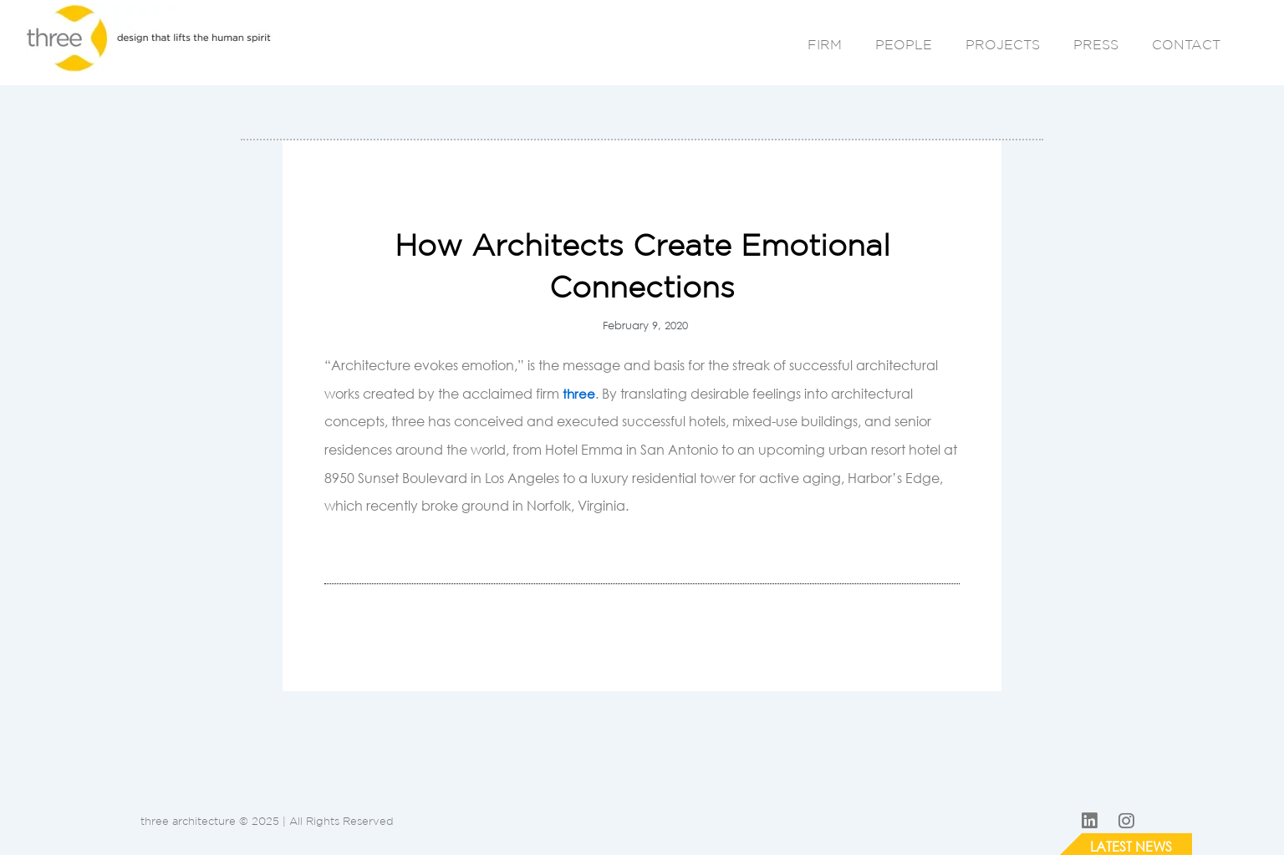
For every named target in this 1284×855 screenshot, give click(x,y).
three (579, 393)
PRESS (1095, 44)
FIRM (825, 44)
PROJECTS (1003, 44)
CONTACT (1186, 44)
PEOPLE (903, 44)
